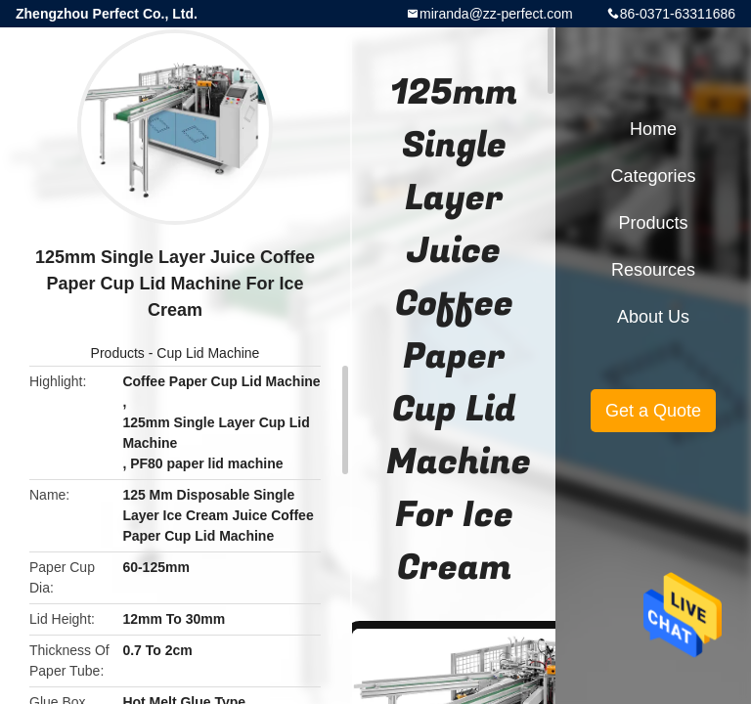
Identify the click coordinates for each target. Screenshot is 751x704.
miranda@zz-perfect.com (496, 14)
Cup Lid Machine (207, 353)
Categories (652, 176)
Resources (653, 270)
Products (118, 353)
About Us (653, 317)
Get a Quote (653, 410)
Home (653, 129)
